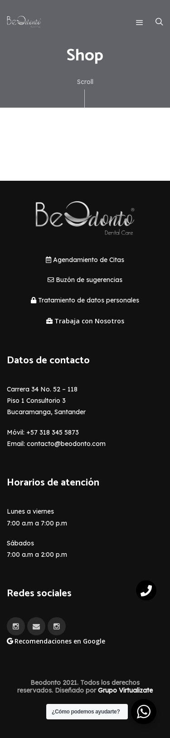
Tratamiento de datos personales (85, 300)
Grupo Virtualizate (125, 690)
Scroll (85, 93)
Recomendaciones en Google (56, 641)
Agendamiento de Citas (85, 260)
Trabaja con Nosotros (85, 321)
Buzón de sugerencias (85, 280)
